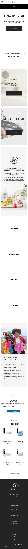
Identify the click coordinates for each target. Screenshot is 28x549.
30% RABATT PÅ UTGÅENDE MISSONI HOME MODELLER (14, 124)
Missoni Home (14, 119)
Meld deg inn (18, 545)
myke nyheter (14, 15)
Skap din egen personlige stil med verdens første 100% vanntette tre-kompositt (14, 84)
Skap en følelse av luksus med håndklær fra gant (14, 21)
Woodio (14, 79)
